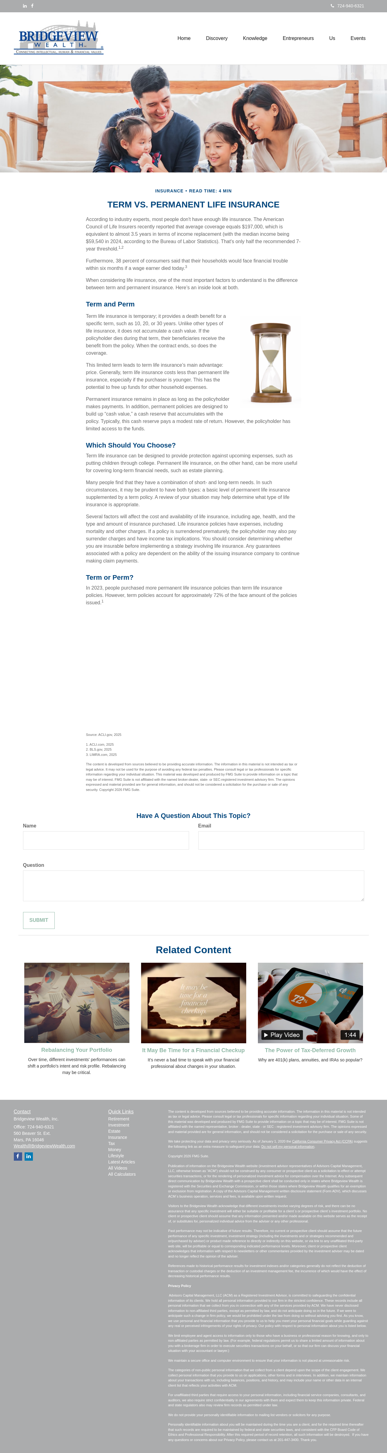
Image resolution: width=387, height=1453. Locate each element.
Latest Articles (121, 1161)
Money (114, 1149)
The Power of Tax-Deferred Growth (310, 1050)
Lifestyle (116, 1155)
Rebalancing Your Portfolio (76, 1050)
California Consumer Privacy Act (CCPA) (322, 1141)
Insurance (117, 1137)
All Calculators (122, 1174)
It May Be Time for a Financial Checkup (193, 1050)
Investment (118, 1125)
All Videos (117, 1168)
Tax (111, 1143)
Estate (114, 1131)
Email (204, 825)
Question (33, 865)
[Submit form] (39, 920)
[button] (216, 38)
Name (30, 825)
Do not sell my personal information (287, 1146)
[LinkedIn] (25, 6)
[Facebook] (32, 6)
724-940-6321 (347, 5)
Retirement (118, 1118)
